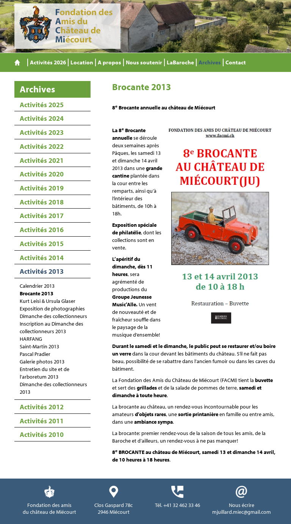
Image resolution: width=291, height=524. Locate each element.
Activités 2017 (42, 215)
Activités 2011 (42, 420)
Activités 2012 (42, 406)
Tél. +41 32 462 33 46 (177, 505)
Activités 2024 (42, 118)
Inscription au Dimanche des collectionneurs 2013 (51, 327)
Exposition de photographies (52, 308)
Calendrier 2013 (37, 285)
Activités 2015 (42, 243)
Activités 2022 (42, 146)
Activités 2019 (42, 188)
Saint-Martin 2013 (39, 346)
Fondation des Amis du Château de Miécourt (67, 26)
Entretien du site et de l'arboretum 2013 (44, 373)
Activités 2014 (42, 257)
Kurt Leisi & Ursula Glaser (47, 301)
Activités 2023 (42, 132)
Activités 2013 (42, 271)
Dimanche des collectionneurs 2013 (53, 388)
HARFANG (31, 338)
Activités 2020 (42, 174)
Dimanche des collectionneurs (53, 316)
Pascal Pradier (35, 354)
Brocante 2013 (36, 293)
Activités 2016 (42, 229)
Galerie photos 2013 (42, 361)
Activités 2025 (42, 104)
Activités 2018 (42, 202)
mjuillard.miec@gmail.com (241, 511)
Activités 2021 (42, 160)
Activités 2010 (42, 434)
